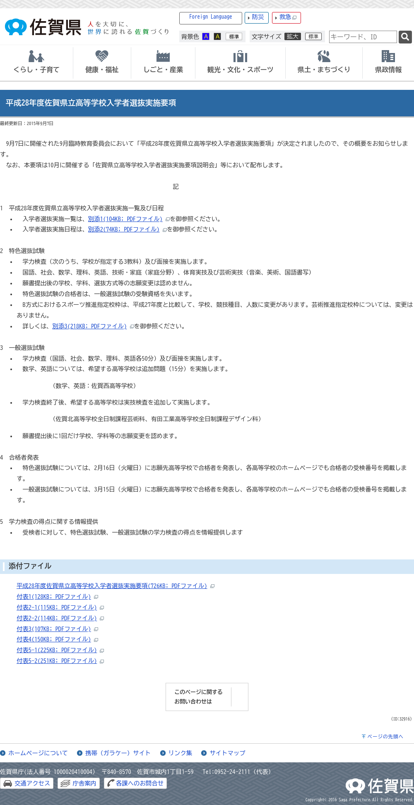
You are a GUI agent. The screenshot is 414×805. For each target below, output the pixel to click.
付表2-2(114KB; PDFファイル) (57, 618)
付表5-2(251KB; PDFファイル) (57, 661)
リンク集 (180, 753)
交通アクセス (32, 783)
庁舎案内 (84, 783)
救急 (288, 17)
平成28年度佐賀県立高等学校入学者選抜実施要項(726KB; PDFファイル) (112, 586)
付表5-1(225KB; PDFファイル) (57, 650)
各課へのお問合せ (140, 783)
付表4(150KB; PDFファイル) (54, 639)
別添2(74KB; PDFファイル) (124, 229)
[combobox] (363, 37)
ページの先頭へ (385, 736)
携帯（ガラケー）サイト (118, 753)
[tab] (36, 63)
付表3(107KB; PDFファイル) (54, 629)
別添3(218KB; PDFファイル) (90, 326)
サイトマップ (227, 753)
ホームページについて (38, 753)
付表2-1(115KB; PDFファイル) (57, 607)
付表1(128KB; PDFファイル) (54, 596)
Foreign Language (210, 16)
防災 (258, 17)
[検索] (405, 37)
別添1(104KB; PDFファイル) (125, 219)
